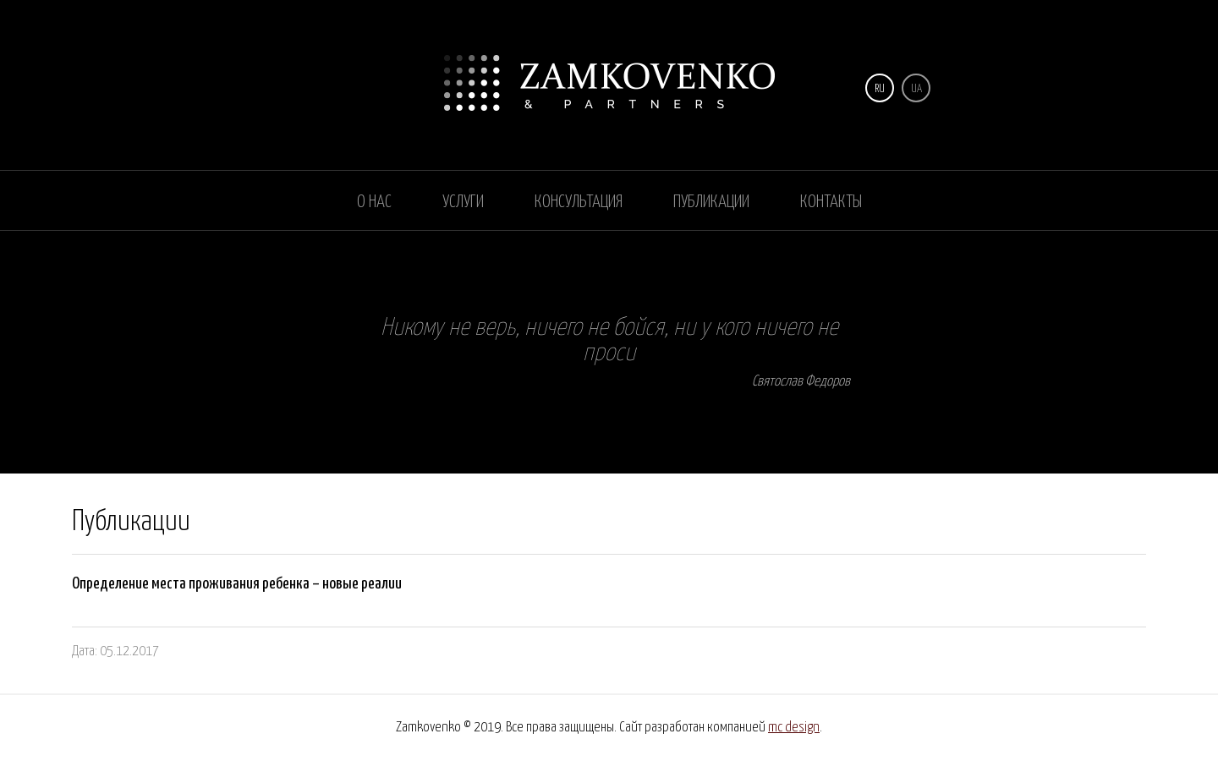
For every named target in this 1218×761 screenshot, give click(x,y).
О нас (374, 202)
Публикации (711, 202)
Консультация (579, 202)
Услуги (463, 202)
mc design (794, 727)
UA (916, 89)
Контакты (831, 202)
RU (880, 89)
